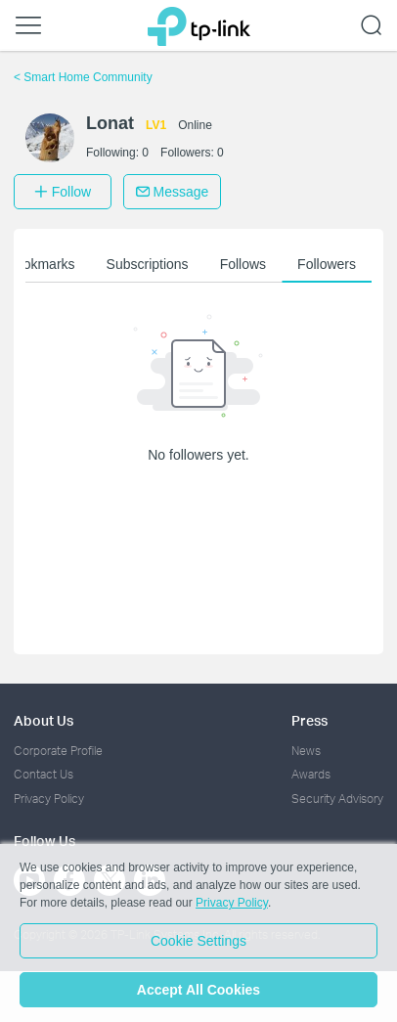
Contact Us (43, 774)
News (306, 750)
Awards (311, 774)
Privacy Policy (49, 798)
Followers (326, 264)
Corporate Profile (58, 750)
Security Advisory (337, 798)
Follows (243, 264)
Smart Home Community (83, 77)
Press (309, 720)
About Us (43, 720)
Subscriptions (148, 264)
